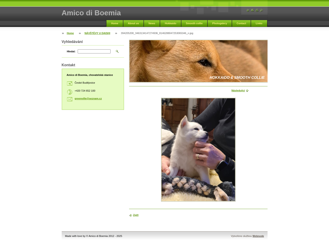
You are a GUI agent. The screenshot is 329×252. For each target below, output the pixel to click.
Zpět (136, 215)
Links (259, 23)
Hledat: (71, 51)
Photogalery (219, 23)
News (152, 23)
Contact (241, 23)
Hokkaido (170, 23)
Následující (238, 90)
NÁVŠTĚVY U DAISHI (97, 33)
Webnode (258, 236)
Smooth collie (194, 23)
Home (114, 23)
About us (133, 23)
